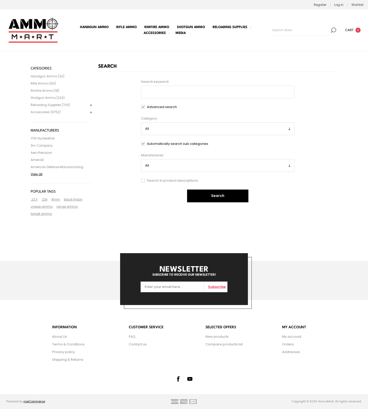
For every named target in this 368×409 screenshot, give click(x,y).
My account (291, 336)
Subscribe (217, 286)
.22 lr (34, 199)
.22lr (44, 199)
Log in (338, 5)
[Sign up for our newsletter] (172, 287)
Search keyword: (155, 81)
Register (320, 5)
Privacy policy (63, 351)
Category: (149, 118)
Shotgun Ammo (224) (48, 98)
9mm (55, 199)
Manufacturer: (152, 155)
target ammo (41, 214)
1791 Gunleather (43, 138)
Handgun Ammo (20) (47, 76)
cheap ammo (42, 206)
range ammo (67, 206)
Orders (288, 344)
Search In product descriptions (172, 180)
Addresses (291, 351)
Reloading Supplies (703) (50, 105)
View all (36, 174)
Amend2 (37, 160)
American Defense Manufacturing (57, 167)
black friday (73, 199)
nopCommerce (34, 401)
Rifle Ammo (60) (43, 83)
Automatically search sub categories (177, 143)
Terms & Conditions (68, 344)
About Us (59, 336)
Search (333, 30)
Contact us (138, 344)
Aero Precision (41, 152)
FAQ (132, 336)
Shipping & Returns (67, 359)
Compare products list (224, 344)
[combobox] (300, 30)
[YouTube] (190, 379)
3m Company (42, 145)
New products (217, 336)
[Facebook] (178, 379)
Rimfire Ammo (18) (45, 90)
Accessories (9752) (46, 112)
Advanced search (162, 106)
